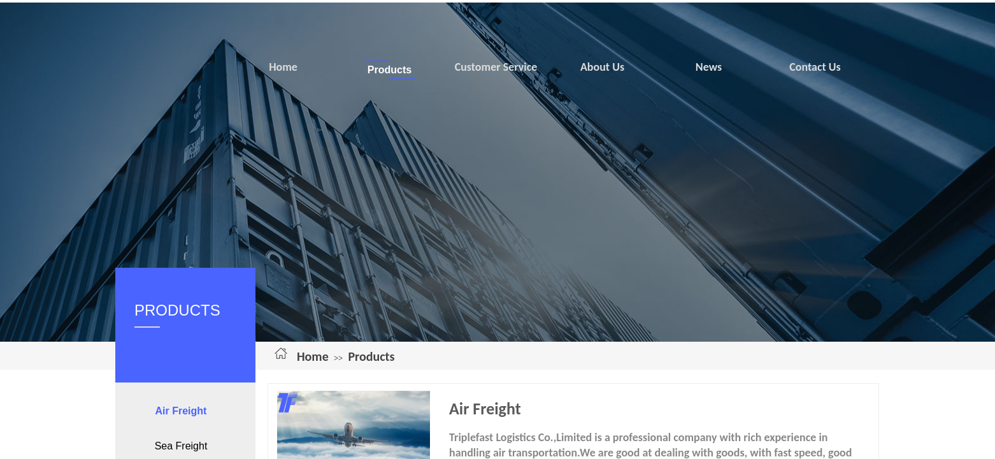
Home (313, 356)
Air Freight (181, 410)
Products (371, 356)
